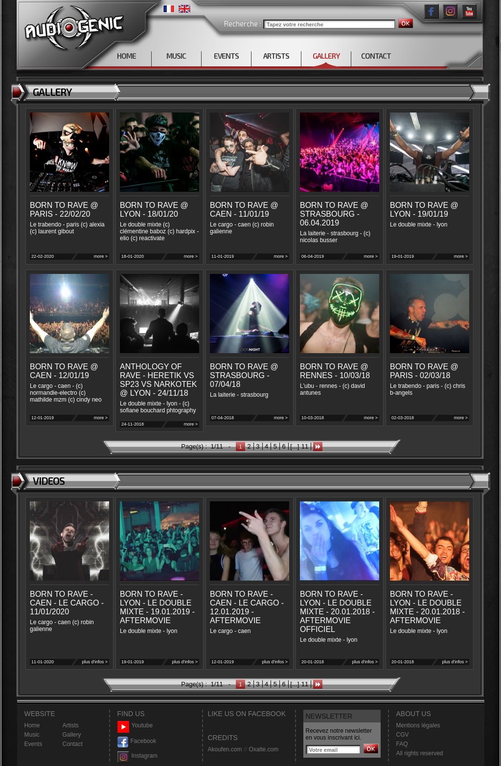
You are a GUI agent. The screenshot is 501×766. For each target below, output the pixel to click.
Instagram (137, 756)
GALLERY (326, 55)
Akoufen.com (225, 749)
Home (32, 725)
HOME (126, 55)
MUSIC (176, 55)
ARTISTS (276, 55)
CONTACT (376, 55)
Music (32, 734)
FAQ (402, 744)
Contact (73, 744)
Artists (71, 725)
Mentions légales (418, 725)
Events (33, 744)
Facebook (137, 741)
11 (304, 446)
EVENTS (226, 55)
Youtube (135, 725)
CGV (402, 734)
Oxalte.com (263, 749)
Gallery (72, 734)
